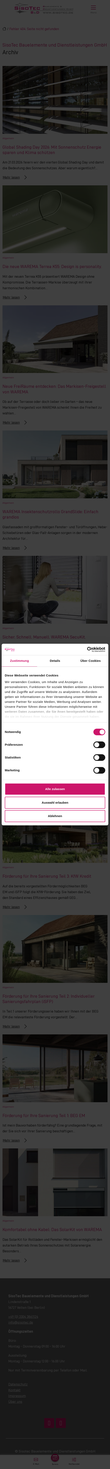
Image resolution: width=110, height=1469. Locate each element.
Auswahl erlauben (55, 802)
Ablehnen (55, 816)
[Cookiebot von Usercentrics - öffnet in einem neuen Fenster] (87, 649)
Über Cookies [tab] (90, 660)
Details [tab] (55, 660)
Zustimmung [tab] (19, 660)
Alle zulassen (55, 789)
